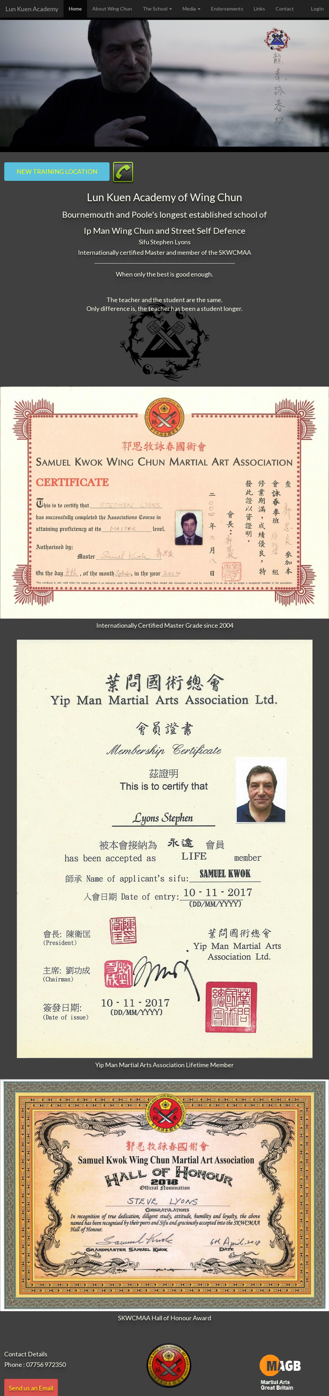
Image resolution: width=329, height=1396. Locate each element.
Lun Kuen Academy (31, 9)
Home (75, 9)
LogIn (317, 9)
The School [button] (157, 9)
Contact (285, 9)
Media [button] (191, 9)
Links (259, 9)
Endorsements (227, 9)
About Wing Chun (112, 9)
